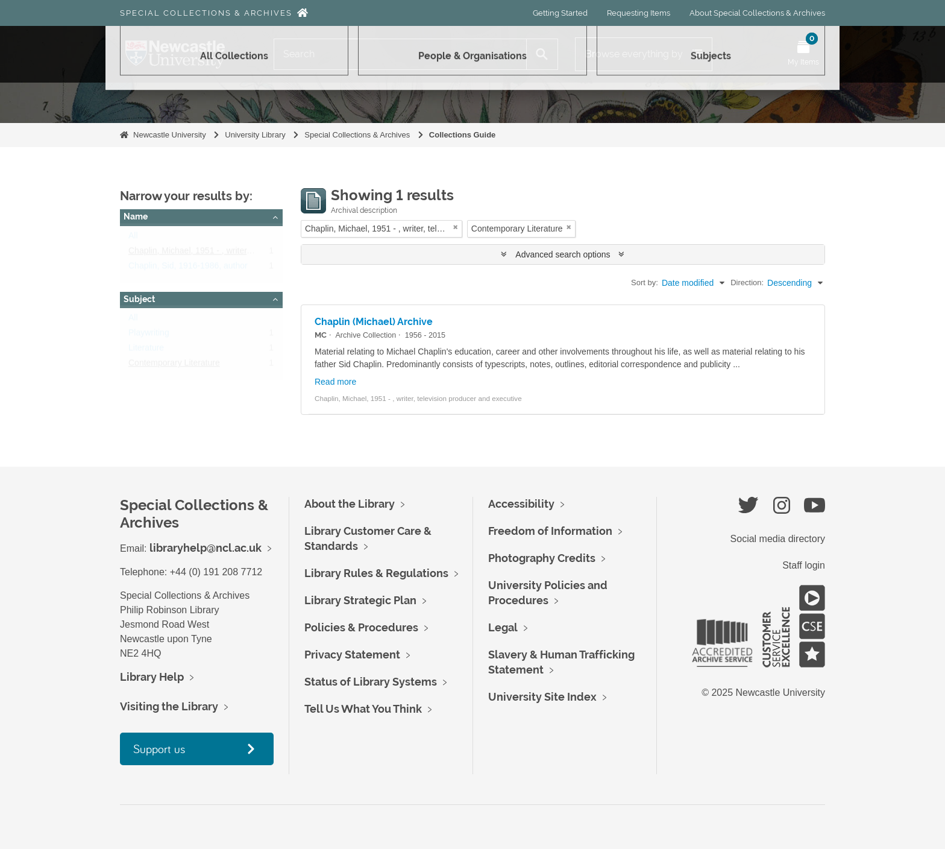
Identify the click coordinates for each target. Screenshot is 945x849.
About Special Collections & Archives (757, 12)
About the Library (349, 503)
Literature (146, 350)
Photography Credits (541, 558)
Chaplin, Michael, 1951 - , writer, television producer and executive (252, 253)
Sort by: (644, 282)
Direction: (747, 282)
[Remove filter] (455, 227)
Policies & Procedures (361, 627)
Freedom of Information (550, 531)
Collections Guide (462, 134)
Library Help (152, 677)
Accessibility (521, 503)
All (133, 238)
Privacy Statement (352, 654)
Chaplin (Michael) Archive (374, 321)
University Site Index (542, 696)
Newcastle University (169, 134)
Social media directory (777, 539)
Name (136, 216)
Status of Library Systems (370, 681)
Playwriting (148, 335)
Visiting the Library (169, 706)
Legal (503, 627)
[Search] (400, 54)
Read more (335, 382)
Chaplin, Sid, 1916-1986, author (188, 268)
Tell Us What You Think (363, 708)
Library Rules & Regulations (376, 573)
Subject (139, 299)
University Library (255, 134)
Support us (159, 748)
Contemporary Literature (174, 365)
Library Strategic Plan (360, 600)
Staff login (803, 565)
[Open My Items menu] (803, 54)
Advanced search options (562, 254)
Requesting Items (638, 12)
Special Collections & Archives (206, 12)
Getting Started (560, 12)
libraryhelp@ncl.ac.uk (205, 547)
